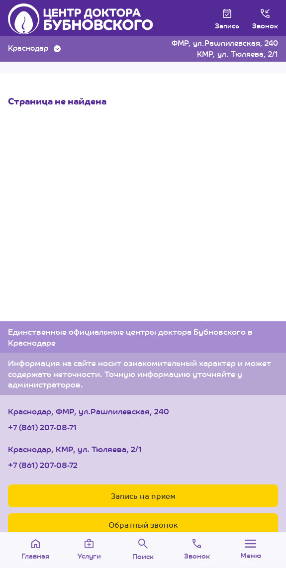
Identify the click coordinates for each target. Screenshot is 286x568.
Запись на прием (143, 495)
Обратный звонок (143, 524)
